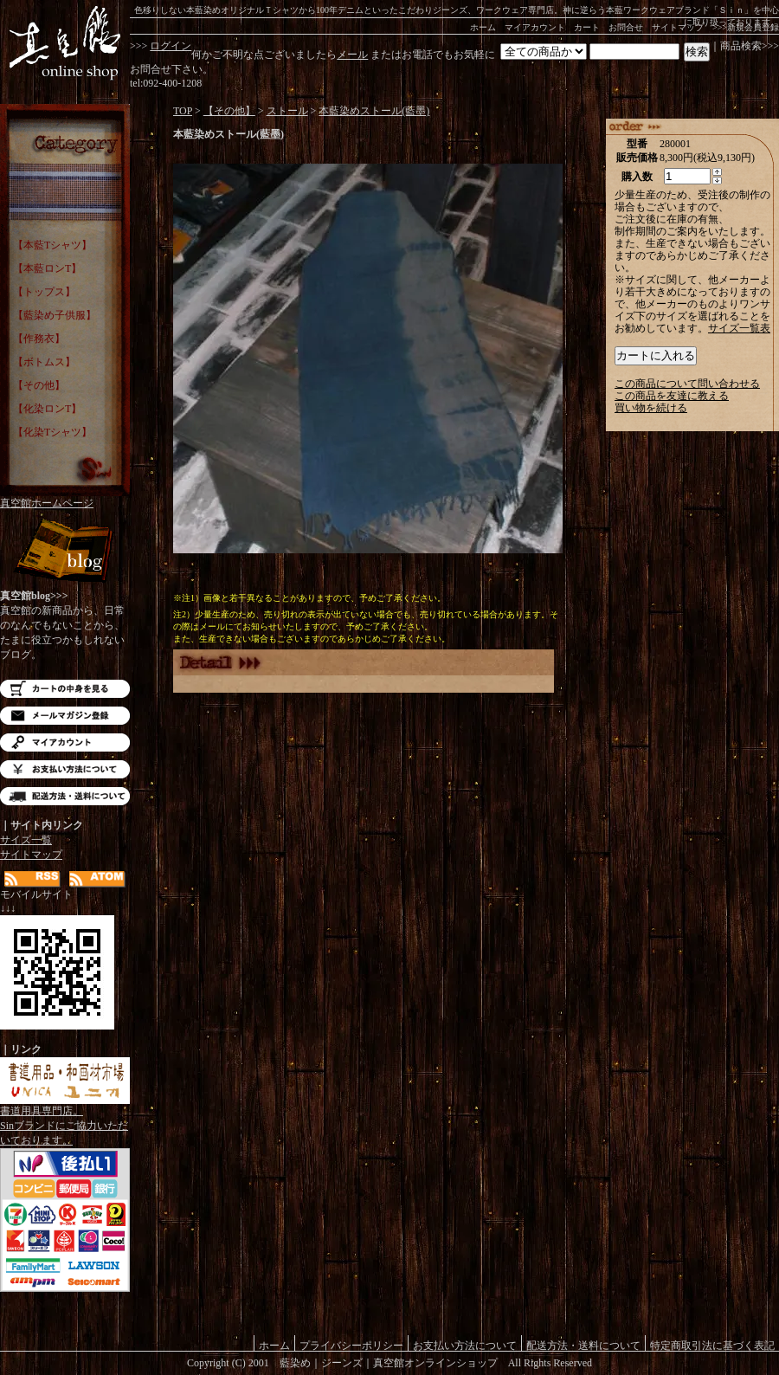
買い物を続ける (651, 408)
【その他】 (39, 385)
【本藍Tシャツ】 (52, 245)
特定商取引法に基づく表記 (712, 1345)
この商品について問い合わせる (687, 384)
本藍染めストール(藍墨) (374, 111)
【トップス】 (44, 292)
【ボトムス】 (44, 362)
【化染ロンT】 (47, 409)
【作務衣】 (39, 338)
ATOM (97, 879)
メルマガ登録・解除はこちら (65, 716)
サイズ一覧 (26, 840)
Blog (65, 552)
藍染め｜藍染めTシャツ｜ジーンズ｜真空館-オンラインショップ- (65, 43)
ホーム (483, 27)
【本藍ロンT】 (47, 268)
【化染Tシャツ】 (52, 432)
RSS (32, 879)
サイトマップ (678, 27)
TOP (182, 111)
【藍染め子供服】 (54, 315)
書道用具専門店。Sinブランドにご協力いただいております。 (65, 1120)
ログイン (170, 46)
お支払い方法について (65, 769)
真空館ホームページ (46, 503)
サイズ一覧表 (739, 328)
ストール (287, 111)
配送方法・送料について (65, 796)
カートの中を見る (65, 689)
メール (352, 54)
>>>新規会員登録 (745, 27)
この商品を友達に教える (672, 396)
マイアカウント (535, 27)
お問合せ (625, 27)
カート (587, 27)
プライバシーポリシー (351, 1345)
